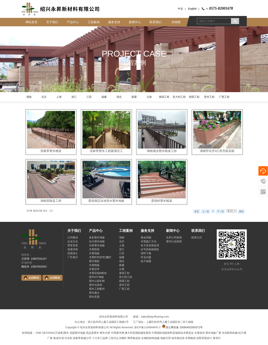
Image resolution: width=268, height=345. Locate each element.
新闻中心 (135, 22)
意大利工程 (179, 96)
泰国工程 (164, 96)
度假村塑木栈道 (161, 200)
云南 (149, 96)
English (192, 8)
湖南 (29, 96)
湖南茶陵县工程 (50, 200)
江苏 (89, 96)
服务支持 (114, 22)
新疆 (134, 96)
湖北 (119, 96)
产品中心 (73, 22)
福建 (104, 96)
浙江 (74, 96)
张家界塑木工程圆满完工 (106, 150)
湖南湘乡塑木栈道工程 (162, 150)
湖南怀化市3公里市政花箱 (217, 150)
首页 (196, 211)
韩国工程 (194, 96)
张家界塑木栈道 (50, 150)
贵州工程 (209, 96)
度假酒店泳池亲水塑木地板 (106, 200)
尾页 (241, 211)
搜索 (235, 21)
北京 (44, 96)
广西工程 (224, 96)
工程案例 (94, 22)
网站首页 (32, 22)
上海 (59, 96)
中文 (180, 8)
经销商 (176, 22)
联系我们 (155, 22)
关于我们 (52, 22)
